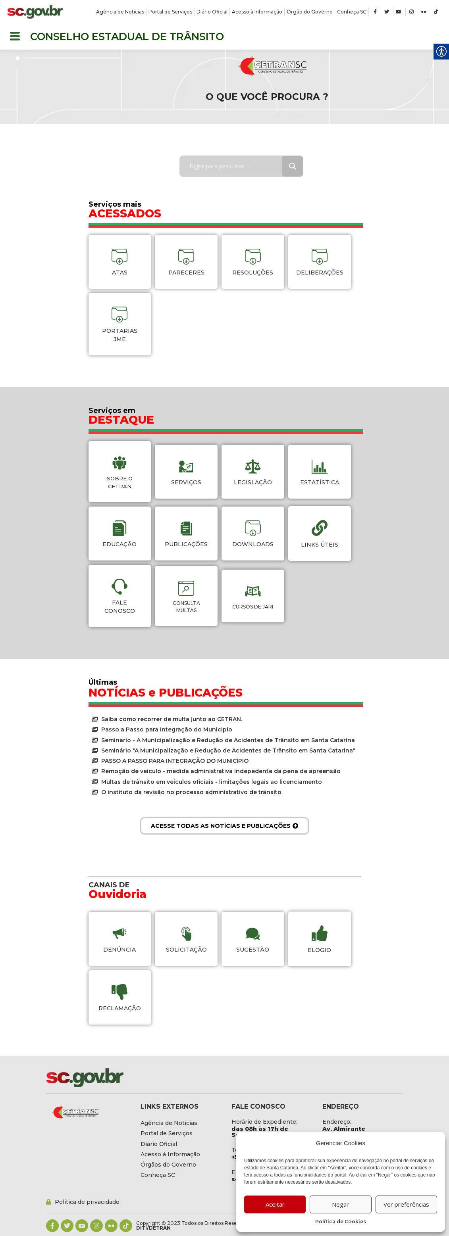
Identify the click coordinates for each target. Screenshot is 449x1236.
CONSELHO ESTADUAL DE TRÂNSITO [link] (127, 36)
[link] (35, 12)
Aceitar (275, 1204)
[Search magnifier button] (292, 166)
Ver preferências (406, 1204)
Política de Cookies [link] (340, 1221)
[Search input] (236, 166)
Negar (340, 1204)
